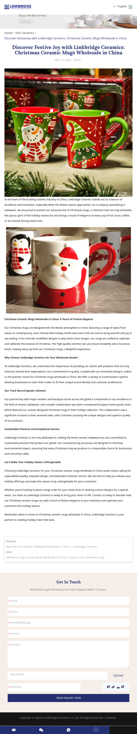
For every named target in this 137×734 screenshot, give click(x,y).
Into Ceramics (25, 33)
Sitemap (111, 717)
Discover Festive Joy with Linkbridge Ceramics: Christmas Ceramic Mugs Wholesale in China (65, 38)
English (119, 6)
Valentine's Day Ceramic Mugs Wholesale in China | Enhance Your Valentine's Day (55, 557)
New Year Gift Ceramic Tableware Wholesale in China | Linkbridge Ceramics (51, 546)
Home (8, 33)
